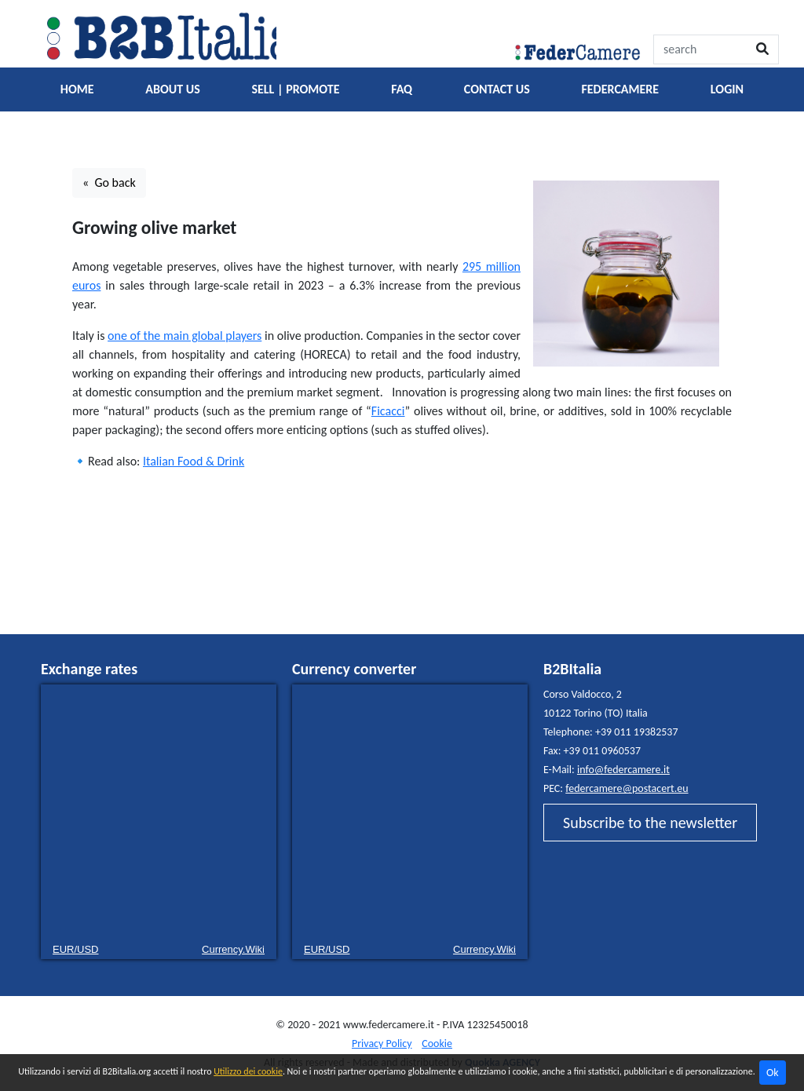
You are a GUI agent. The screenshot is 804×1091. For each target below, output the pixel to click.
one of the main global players (184, 335)
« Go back (109, 182)
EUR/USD (76, 949)
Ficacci (388, 410)
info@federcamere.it (623, 769)
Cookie (437, 1043)
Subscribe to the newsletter (650, 822)
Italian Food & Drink (193, 461)
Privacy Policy (382, 1043)
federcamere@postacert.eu (626, 788)
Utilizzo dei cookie (248, 1071)
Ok (772, 1072)
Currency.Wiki (233, 949)
